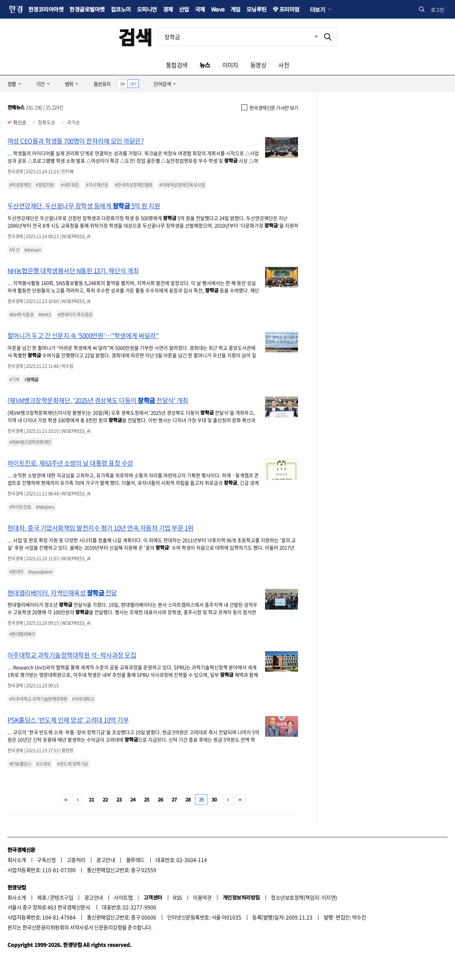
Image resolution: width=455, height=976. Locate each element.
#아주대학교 (83, 699)
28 (188, 799)
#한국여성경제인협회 (134, 185)
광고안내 (105, 859)
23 (119, 799)
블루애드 (135, 859)
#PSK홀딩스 (20, 764)
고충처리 (76, 859)
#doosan (32, 249)
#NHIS (44, 314)
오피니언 (147, 9)
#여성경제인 (20, 185)
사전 (283, 64)
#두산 (14, 249)
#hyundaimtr (40, 572)
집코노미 (121, 9)
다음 (228, 799)
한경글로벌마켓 (86, 9)
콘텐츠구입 (61, 897)
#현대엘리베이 (22, 634)
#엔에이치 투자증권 (75, 314)
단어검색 (162, 83)
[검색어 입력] (239, 37)
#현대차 (16, 572)
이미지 (230, 64)
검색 (135, 36)
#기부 (14, 379)
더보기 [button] (317, 9)
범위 (69, 83)
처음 (65, 799)
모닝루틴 (257, 9)
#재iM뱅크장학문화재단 (30, 442)
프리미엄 (289, 9)
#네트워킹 (70, 185)
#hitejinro (45, 507)
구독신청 (46, 859)
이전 (77, 799)
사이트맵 (123, 897)
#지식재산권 (97, 185)
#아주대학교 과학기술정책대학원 (38, 699)
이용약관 (202, 897)
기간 (40, 83)
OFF (133, 83)
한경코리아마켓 (45, 9)
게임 (235, 9)
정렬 (11, 83)
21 (91, 799)
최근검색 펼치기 (310, 36)
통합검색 (177, 64)
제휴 (41, 897)
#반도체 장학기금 (72, 764)
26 (160, 799)
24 (133, 799)
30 (214, 799)
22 (105, 799)
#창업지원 (45, 185)
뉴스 (205, 64)
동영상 (258, 64)
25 (147, 799)
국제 (200, 9)
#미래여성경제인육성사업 (182, 185)
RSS (177, 897)
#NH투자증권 (21, 314)
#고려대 (43, 764)
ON (122, 83)
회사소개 (16, 859)
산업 (184, 9)
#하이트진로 (20, 507)
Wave (218, 9)
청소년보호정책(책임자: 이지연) (304, 897)
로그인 (437, 9)
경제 (168, 9)
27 (174, 799)
